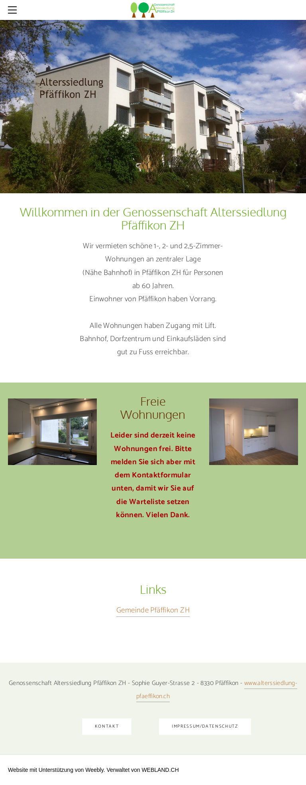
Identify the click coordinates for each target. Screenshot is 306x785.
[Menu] (14, 10)
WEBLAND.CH (159, 770)
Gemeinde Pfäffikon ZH (153, 610)
